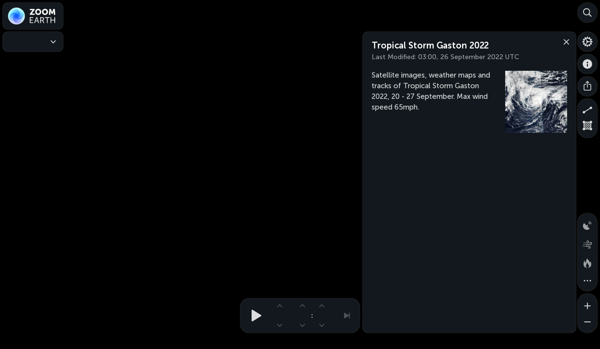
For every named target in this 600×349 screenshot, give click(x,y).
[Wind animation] (587, 242)
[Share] (587, 86)
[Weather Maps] (33, 41)
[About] (587, 64)
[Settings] (587, 41)
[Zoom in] (587, 303)
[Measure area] (587, 128)
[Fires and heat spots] (587, 261)
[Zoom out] (587, 323)
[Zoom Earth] (33, 16)
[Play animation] (253, 316)
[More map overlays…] (587, 281)
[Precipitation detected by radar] (587, 223)
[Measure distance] (587, 108)
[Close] (564, 41)
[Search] (587, 12)
